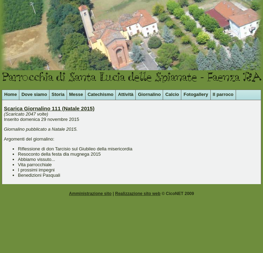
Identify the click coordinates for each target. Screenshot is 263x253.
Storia (58, 94)
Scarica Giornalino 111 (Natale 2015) (49, 108)
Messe (76, 94)
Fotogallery (195, 94)
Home (10, 94)
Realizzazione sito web (137, 193)
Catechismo (101, 94)
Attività (125, 94)
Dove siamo (34, 94)
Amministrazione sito (90, 193)
